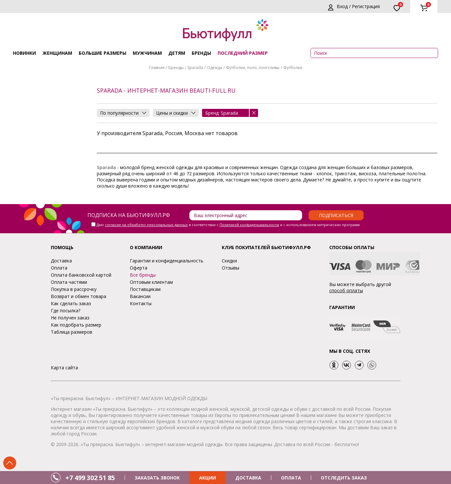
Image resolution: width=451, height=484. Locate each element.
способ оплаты (346, 290)
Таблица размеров (71, 332)
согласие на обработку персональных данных (146, 224)
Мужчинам (147, 53)
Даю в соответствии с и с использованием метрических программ (228, 224)
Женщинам (57, 53)
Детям (176, 53)
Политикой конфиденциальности (249, 224)
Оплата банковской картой (81, 275)
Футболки (292, 67)
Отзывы (230, 268)
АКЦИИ (207, 478)
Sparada (195, 67)
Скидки (229, 261)
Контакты (141, 303)
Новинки (24, 53)
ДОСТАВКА (248, 478)
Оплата (59, 268)
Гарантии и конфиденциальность (166, 261)
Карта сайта (64, 367)
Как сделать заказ (71, 303)
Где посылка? (65, 310)
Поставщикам (145, 289)
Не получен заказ (70, 318)
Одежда (214, 67)
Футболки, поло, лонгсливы (252, 67)
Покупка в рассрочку (73, 289)
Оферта (138, 268)
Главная (156, 67)
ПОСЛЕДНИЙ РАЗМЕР (243, 53)
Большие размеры (102, 53)
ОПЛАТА (291, 478)
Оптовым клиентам (151, 282)
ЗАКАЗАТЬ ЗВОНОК (157, 478)
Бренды (201, 53)
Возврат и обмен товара (78, 296)
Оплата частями (69, 282)
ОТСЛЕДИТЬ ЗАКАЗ (344, 478)
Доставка (61, 261)
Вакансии (140, 296)
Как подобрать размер (76, 325)
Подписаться (336, 215)
